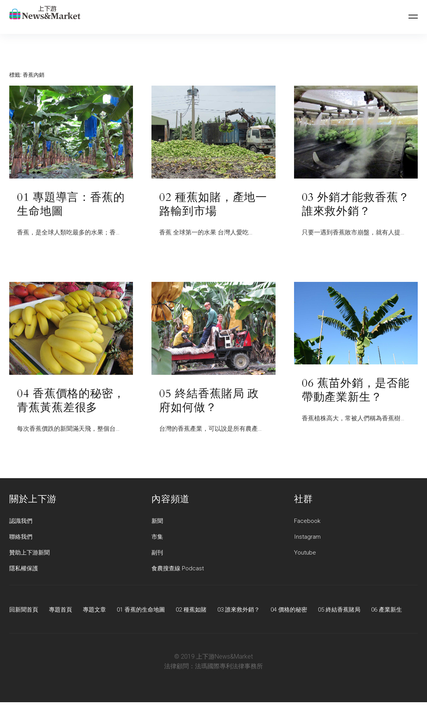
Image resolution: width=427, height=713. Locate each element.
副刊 (157, 554)
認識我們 (21, 522)
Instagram (308, 538)
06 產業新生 (25, 620)
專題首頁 (63, 611)
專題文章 (98, 611)
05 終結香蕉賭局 (357, 611)
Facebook (308, 522)
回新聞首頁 (24, 611)
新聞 (157, 522)
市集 (157, 538)
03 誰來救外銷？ (251, 611)
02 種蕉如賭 (200, 611)
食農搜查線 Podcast (179, 569)
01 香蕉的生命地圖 (147, 611)
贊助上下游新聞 (30, 554)
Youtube (305, 554)
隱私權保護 (24, 569)
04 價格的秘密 (304, 611)
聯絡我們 (21, 538)
